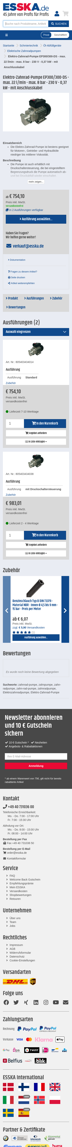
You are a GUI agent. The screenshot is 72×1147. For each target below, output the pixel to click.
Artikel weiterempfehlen (21, 283)
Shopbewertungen (20, 895)
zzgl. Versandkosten (28, 627)
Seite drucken (16, 277)
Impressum (16, 945)
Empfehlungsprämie (22, 883)
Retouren (15, 898)
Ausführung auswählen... (36, 219)
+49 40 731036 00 (18, 807)
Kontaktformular (14, 858)
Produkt (12, 298)
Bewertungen (15, 307)
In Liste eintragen (36, 442)
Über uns (15, 918)
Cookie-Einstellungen (22, 960)
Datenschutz (17, 956)
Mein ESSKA (17, 887)
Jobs (12, 925)
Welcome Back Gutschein (25, 879)
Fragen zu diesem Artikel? (22, 271)
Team (13, 922)
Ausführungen (34, 298)
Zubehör (56, 298)
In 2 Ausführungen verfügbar (24, 209)
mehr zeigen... (36, 181)
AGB (12, 948)
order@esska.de (15, 852)
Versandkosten (18, 891)
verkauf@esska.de (25, 246)
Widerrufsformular (20, 952)
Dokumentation (16, 260)
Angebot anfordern (36, 433)
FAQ (12, 875)
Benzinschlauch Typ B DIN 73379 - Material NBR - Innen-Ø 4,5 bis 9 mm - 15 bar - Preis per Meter (35, 605)
